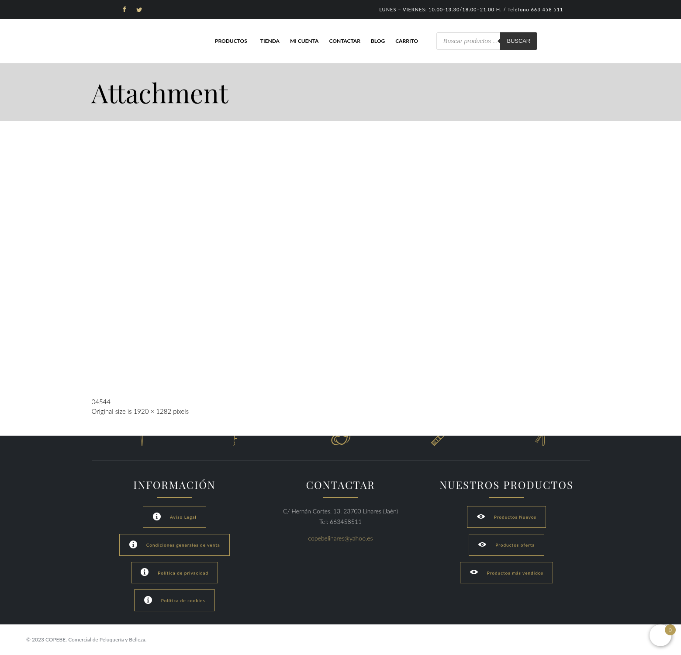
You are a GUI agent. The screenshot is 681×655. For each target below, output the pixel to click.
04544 (101, 401)
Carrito (406, 41)
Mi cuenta (304, 41)
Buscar (518, 41)
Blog (378, 41)
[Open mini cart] (660, 635)
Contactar (344, 41)
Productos (231, 41)
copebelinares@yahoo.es (340, 538)
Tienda (270, 41)
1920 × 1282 (152, 411)
